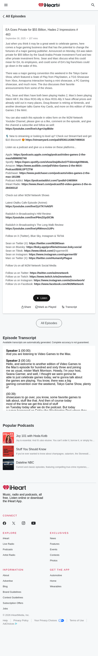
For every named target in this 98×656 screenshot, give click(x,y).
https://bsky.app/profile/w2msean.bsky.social (54, 247)
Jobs (5, 608)
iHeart (6, 538)
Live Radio (8, 543)
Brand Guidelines (12, 592)
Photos (53, 560)
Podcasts (8, 549)
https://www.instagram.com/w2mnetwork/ (59, 280)
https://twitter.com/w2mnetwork (49, 272)
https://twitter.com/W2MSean (46, 243)
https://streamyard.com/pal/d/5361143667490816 (55, 139)
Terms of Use (77, 620)
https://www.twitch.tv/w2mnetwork (51, 276)
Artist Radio (9, 555)
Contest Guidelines (13, 597)
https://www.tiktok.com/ (38, 250)
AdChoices (10, 623)
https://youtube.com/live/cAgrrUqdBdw (29, 128)
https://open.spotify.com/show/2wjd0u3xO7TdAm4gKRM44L (52, 161)
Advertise (8, 580)
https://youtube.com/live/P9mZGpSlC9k (30, 217)
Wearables (55, 586)
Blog (5, 586)
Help (5, 620)
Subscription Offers (13, 603)
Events (53, 549)
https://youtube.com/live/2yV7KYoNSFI (29, 206)
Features (54, 543)
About (6, 575)
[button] (41, 298)
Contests (54, 555)
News (53, 538)
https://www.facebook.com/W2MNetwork (59, 284)
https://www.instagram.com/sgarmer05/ (53, 254)
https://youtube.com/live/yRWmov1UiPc (30, 228)
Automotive (56, 575)
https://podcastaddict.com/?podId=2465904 (50, 180)
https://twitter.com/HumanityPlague (50, 258)
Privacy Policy (20, 620)
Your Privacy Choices (49, 620)
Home (53, 580)
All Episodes (16, 16)
